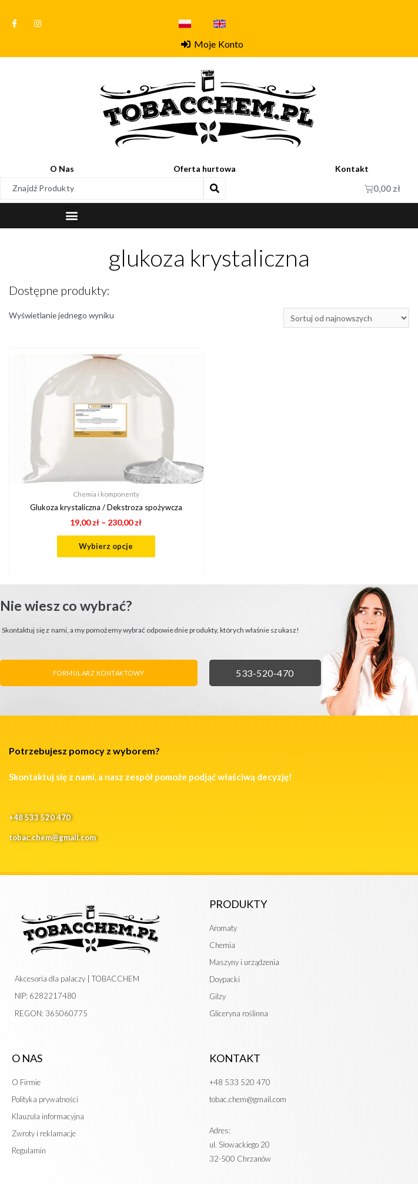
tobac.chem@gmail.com (52, 837)
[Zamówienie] (346, 318)
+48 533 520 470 (40, 818)
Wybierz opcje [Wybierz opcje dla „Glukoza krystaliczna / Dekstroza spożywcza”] (106, 546)
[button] (72, 215)
